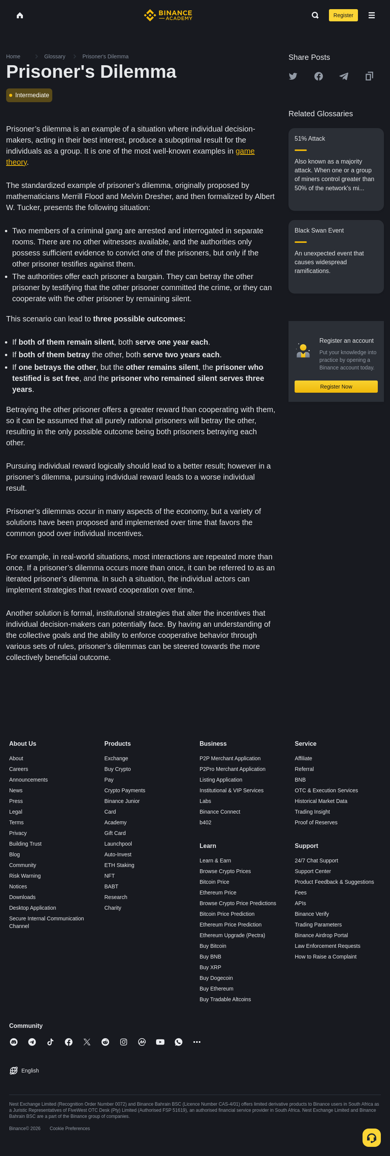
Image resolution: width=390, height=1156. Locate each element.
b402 (205, 822)
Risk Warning (25, 876)
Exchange (116, 758)
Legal (15, 812)
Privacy (18, 833)
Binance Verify (312, 914)
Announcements (28, 780)
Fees (301, 892)
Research (116, 897)
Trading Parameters (318, 925)
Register (343, 15)
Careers (18, 769)
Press (16, 801)
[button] (371, 15)
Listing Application (221, 780)
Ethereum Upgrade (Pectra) (232, 935)
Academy (116, 822)
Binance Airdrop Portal (321, 935)
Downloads (22, 897)
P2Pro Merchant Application (233, 769)
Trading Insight (312, 812)
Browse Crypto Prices (225, 871)
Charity (113, 908)
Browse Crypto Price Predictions (238, 903)
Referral (304, 769)
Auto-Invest (118, 854)
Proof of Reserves (316, 822)
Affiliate (304, 758)
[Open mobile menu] (372, 15)
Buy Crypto (118, 769)
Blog (14, 854)
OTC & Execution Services (326, 790)
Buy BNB (210, 957)
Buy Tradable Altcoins (225, 999)
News (16, 790)
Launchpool (118, 844)
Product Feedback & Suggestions (334, 882)
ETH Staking (120, 865)
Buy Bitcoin (213, 946)
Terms (16, 822)
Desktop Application (32, 908)
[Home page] (168, 15)
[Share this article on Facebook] (318, 76)
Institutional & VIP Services (232, 790)
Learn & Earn (215, 860)
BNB (300, 780)
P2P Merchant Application (230, 758)
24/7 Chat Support (316, 860)
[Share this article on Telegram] (343, 76)
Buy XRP (210, 967)
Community (22, 865)
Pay (109, 780)
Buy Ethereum (217, 989)
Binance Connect (220, 812)
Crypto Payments (125, 790)
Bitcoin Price (214, 882)
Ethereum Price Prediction (231, 925)
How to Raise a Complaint (326, 957)
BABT (112, 886)
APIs (300, 903)
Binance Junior (122, 801)
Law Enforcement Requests (328, 946)
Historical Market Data (321, 801)
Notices (18, 886)
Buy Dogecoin (216, 978)
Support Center (313, 871)
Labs (205, 801)
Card (110, 812)
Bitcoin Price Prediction (227, 914)
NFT (110, 876)
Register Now (336, 387)
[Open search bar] (313, 15)
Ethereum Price (218, 892)
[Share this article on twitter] (293, 76)
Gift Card (115, 833)
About (16, 758)
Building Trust (25, 844)
